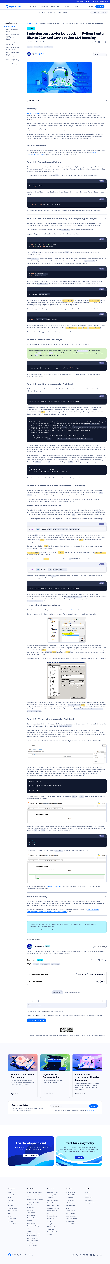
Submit (93, 1103)
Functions (30, 1206)
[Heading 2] (43, 997)
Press (9, 1210)
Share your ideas (90, 1199)
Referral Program (13, 1205)
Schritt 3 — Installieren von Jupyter (45, 339)
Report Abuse (89, 1194)
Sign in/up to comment (36, 1017)
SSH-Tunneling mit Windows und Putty (43, 603)
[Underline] (32, 997)
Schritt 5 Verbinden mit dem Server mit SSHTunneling (12, 54)
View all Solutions (71, 1220)
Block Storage (31, 1220)
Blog (77, 1)
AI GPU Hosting (70, 1189)
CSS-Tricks (50, 1194)
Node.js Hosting (70, 1210)
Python (36, 23)
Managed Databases (33, 1214)
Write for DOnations (52, 1197)
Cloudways (30, 1239)
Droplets (29, 1201)
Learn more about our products (41, 926)
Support (87, 1189)
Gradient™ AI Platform (33, 1199)
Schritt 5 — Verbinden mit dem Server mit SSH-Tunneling (56, 484)
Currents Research (52, 1199)
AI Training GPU (70, 1194)
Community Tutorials (52, 1189)
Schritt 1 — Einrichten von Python (44, 162)
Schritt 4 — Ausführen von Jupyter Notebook (50, 383)
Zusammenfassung (11, 64)
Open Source (50, 1210)
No (102, 978)
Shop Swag (50, 1231)
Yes (97, 978)
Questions (51, 12)
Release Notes (51, 1226)
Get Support (94, 1)
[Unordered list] (47, 997)
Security (10, 1218)
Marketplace (50, 1215)
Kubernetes (30, 1204)
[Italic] (31, 997)
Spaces (29, 1217)
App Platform (31, 1209)
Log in (90, 6)
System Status (89, 1197)
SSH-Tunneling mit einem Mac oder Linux (44, 504)
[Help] (104, 997)
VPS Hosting (69, 1199)
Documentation (51, 1223)
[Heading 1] (41, 997)
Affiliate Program (12, 1207)
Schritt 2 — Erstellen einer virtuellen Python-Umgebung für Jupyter (62, 219)
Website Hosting (70, 1202)
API (28, 1225)
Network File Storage (33, 1222)
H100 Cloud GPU (71, 1191)
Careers (87, 1)
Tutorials (42, 12)
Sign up (100, 6)
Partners (10, 1202)
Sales (87, 1191)
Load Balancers (31, 1212)
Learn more (48, 1090)
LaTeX (42, 770)
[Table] (54, 997)
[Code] (56, 997)
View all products (31, 1152)
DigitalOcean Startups (53, 1202)
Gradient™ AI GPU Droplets (34, 1189)
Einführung (32, 109)
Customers (11, 1199)
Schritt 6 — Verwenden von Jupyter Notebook (51, 716)
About (9, 1189)
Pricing (49, 1218)
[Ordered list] (49, 997)
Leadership (11, 1191)
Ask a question (82, 971)
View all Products (32, 1242)
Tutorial (31, 28)
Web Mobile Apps (71, 1212)
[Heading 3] (45, 997)
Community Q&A (51, 1191)
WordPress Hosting (71, 1215)
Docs (81, 1)
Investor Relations (13, 1220)
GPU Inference (70, 1197)
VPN (67, 1205)
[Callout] (52, 997)
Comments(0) (57, 989)
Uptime (29, 1228)
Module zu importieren (54, 883)
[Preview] (102, 997)
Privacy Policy (90, 1107)
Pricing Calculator (52, 1220)
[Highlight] (40, 997)
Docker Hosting (70, 1207)
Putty (72, 607)
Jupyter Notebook (33, 113)
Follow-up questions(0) (73, 989)
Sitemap (31, 1251)
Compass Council (52, 1207)
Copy (101, 180)
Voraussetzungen (11, 26)
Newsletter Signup (52, 1212)
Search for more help (96, 971)
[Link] (36, 997)
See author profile (99, 943)
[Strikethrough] (34, 997)
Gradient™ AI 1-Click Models (35, 1196)
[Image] (38, 997)
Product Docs (62, 12)
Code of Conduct (52, 1228)
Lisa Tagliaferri (39, 54)
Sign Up (14, 1090)
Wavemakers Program (53, 1205)
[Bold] (29, 997)
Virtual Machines (70, 1218)
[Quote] (51, 997)
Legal (9, 1212)
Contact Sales (103, 1)
